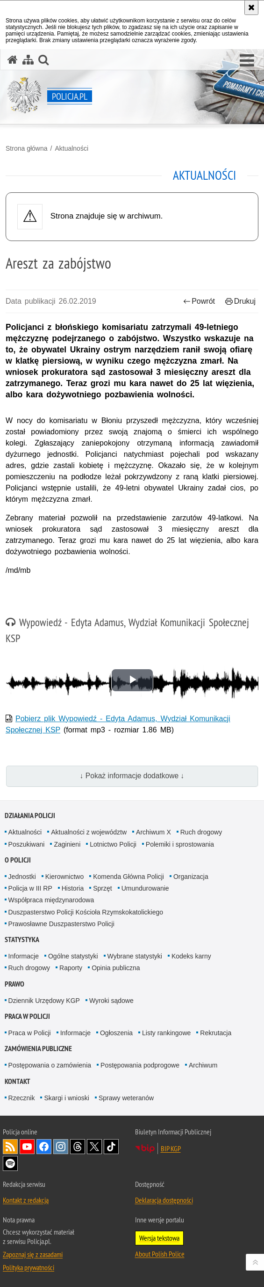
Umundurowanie (145, 888)
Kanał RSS (10, 1146)
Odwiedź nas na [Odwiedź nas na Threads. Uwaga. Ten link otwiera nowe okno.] (77, 1146)
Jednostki (22, 876)
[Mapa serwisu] (28, 60)
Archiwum (203, 1065)
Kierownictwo (64, 876)
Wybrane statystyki (134, 956)
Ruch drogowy (201, 832)
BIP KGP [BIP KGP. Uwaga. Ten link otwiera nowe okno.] (171, 1148)
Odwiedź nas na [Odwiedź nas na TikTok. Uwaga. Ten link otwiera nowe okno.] (111, 1146)
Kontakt (17, 1081)
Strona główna (27, 148)
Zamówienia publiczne (38, 1048)
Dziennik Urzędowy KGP (44, 1000)
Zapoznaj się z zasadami (33, 1254)
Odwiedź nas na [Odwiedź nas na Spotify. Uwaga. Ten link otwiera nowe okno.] (10, 1163)
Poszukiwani (26, 844)
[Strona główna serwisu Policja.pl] (12, 60)
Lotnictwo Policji (113, 844)
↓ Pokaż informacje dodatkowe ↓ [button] (132, 776)
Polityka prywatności (28, 1267)
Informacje (23, 956)
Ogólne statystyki (73, 956)
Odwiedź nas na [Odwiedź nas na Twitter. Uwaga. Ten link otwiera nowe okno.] (94, 1146)
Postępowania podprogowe (139, 1065)
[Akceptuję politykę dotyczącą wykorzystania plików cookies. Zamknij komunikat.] (251, 7)
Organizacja (190, 876)
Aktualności (71, 148)
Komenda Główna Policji (128, 876)
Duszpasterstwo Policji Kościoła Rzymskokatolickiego (85, 912)
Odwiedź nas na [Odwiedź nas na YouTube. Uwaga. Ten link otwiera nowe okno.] (27, 1146)
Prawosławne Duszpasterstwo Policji (61, 924)
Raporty (70, 968)
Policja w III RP (30, 888)
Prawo (14, 984)
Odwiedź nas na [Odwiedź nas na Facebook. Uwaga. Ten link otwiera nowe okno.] (43, 1146)
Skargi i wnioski (66, 1098)
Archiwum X (153, 832)
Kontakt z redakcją (26, 1200)
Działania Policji (30, 815)
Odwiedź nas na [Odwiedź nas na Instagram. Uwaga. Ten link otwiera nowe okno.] (60, 1146)
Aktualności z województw (89, 832)
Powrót (199, 301)
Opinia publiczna (116, 968)
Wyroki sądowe (111, 1000)
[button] (247, 61)
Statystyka (22, 939)
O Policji (18, 860)
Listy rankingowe (166, 1033)
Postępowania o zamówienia (49, 1065)
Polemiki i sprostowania (180, 844)
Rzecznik (21, 1098)
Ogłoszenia (116, 1033)
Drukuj (240, 301)
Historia (73, 888)
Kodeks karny (191, 956)
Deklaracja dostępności (164, 1200)
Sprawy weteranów (126, 1098)
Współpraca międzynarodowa (51, 900)
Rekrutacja (215, 1033)
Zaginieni (67, 844)
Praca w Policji (27, 1016)
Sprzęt (102, 888)
